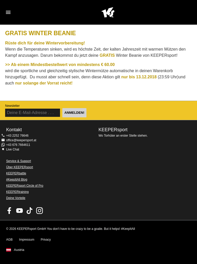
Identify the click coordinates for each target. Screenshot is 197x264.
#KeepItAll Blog (16, 179)
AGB (9, 239)
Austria (19, 250)
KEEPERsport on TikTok (29, 210)
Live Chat (12, 149)
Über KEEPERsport (19, 167)
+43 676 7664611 (18, 145)
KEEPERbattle (16, 173)
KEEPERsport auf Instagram (39, 210)
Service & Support (18, 161)
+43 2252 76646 (17, 135)
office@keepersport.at (21, 140)
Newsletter (12, 106)
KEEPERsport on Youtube (19, 210)
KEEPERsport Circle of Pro (24, 185)
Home (107, 12)
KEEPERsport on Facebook (9, 210)
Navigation (8, 12)
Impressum (26, 239)
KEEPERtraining (17, 192)
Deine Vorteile (15, 198)
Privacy (46, 239)
